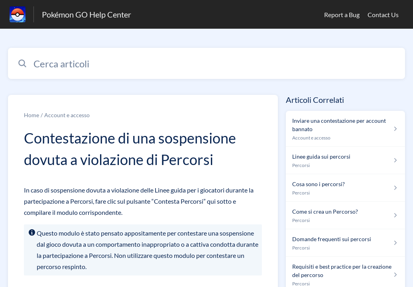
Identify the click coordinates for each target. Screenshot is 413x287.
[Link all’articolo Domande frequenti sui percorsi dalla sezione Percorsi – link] (345, 243)
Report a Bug (342, 14)
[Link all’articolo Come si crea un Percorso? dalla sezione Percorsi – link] (345, 215)
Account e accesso (67, 115)
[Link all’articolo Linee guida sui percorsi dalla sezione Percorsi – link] (345, 160)
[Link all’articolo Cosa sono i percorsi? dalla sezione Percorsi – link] (345, 188)
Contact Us (383, 14)
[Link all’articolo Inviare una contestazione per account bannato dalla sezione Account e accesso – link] (345, 129)
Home (31, 115)
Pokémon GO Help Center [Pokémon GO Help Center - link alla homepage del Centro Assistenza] (86, 14)
